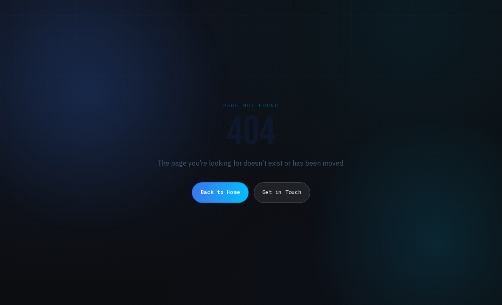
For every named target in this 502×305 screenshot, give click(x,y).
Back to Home (220, 192)
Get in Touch (282, 192)
